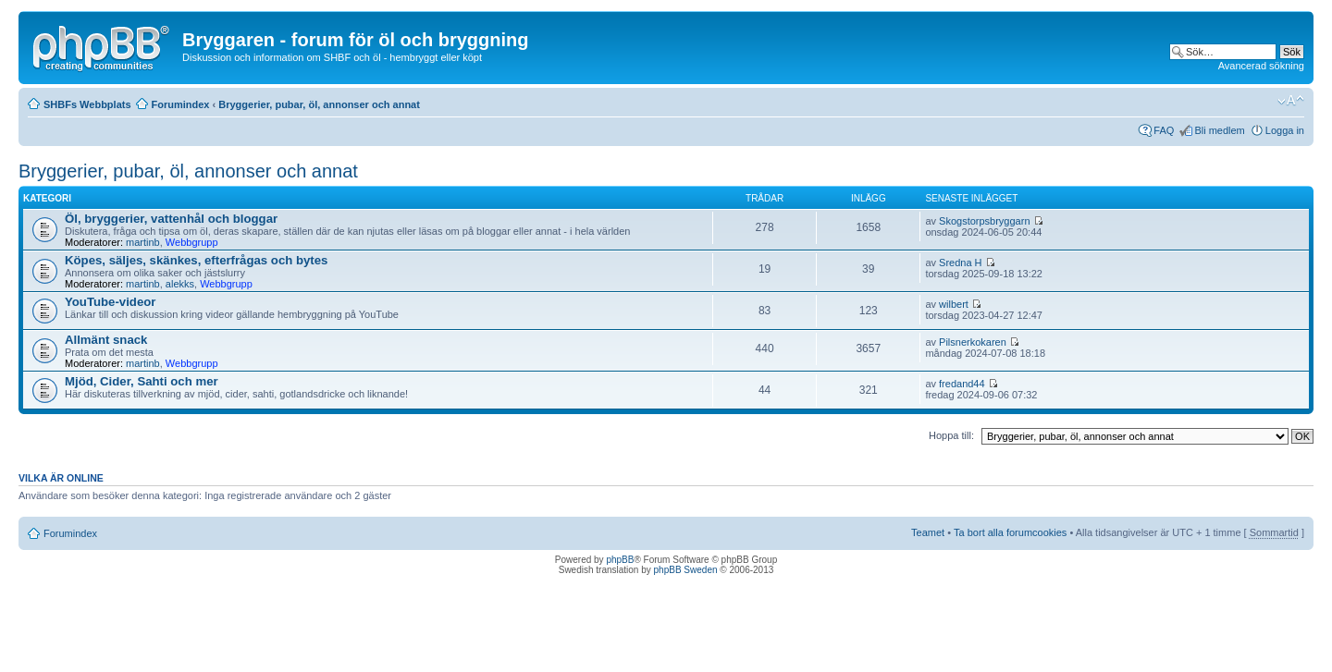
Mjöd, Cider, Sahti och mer (141, 381)
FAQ (1163, 130)
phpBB (620, 560)
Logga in (1284, 130)
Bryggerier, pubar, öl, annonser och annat (319, 104)
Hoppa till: (951, 435)
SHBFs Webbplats (87, 104)
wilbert (953, 304)
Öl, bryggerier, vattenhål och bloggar (171, 219)
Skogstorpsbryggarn (984, 220)
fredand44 (962, 383)
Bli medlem (1219, 130)
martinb (143, 242)
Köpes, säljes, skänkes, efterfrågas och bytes (196, 260)
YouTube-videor (110, 302)
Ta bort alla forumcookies (1010, 532)
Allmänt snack (106, 340)
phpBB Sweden (686, 570)
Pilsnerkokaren (972, 342)
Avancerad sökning (1261, 65)
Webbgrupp (192, 242)
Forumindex (181, 104)
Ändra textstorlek (1290, 100)
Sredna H (960, 262)
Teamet (927, 532)
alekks (180, 283)
